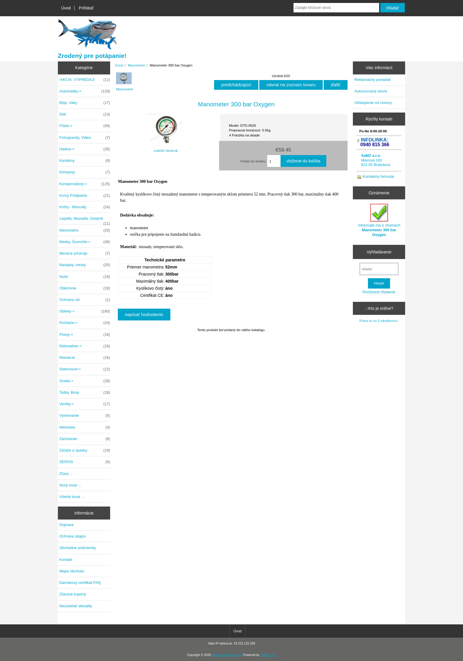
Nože (84, 276)
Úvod (66, 8)
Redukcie (84, 357)
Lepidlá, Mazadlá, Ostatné (84, 220)
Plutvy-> (84, 334)
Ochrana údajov (72, 536)
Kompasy (84, 172)
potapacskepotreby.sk (227, 655)
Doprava (66, 524)
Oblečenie (84, 288)
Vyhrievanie (84, 415)
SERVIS (84, 462)
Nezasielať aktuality (75, 606)
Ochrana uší (84, 299)
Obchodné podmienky (77, 548)
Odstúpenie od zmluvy (373, 102)
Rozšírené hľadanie (379, 292)
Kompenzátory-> (84, 184)
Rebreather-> (84, 346)
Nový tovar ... (70, 485)
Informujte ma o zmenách (379, 220)
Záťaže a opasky (84, 450)
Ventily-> (84, 404)
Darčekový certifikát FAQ (80, 582)
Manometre (136, 65)
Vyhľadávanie (379, 252)
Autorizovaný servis (370, 91)
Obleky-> (84, 311)
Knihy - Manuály (84, 207)
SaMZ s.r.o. (268, 655)
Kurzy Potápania (84, 195)
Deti (84, 114)
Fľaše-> (84, 125)
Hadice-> (84, 149)
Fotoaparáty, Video (84, 137)
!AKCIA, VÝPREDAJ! (84, 79)
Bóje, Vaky (84, 102)
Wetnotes (84, 427)
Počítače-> (84, 322)
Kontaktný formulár (378, 176)
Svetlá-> (84, 381)
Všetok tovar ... (71, 496)
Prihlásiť (86, 8)
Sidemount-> (84, 369)
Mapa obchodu (71, 571)
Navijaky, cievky (84, 265)
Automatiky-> (84, 91)
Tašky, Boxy (84, 392)
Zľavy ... (66, 473)
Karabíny (84, 160)
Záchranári (84, 439)
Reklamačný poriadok (372, 79)
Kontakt (65, 559)
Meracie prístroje (84, 253)
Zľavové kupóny (72, 594)
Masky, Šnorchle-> (84, 242)
